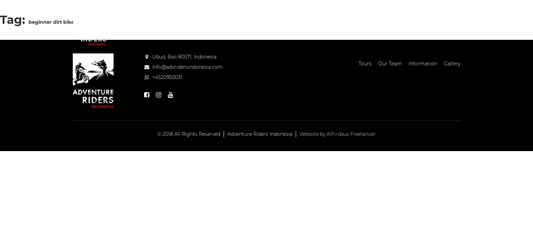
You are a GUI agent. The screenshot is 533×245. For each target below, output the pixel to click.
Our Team (299, 22)
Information (343, 22)
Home (240, 22)
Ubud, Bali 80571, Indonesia (184, 57)
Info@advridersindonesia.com (187, 67)
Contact (443, 22)
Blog (413, 22)
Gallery (384, 22)
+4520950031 (167, 77)
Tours (266, 22)
